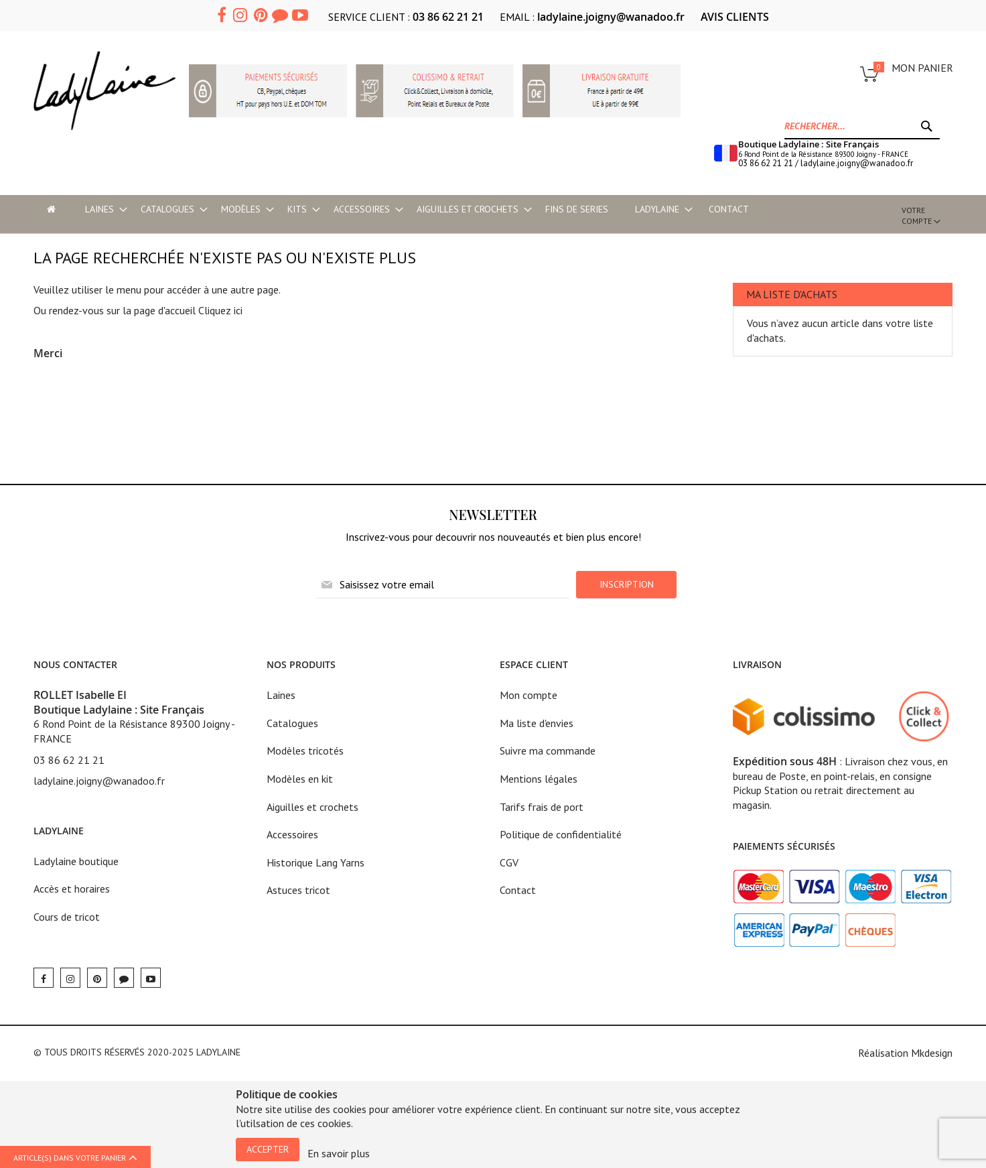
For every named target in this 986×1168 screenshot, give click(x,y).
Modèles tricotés (305, 750)
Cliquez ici (220, 310)
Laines (281, 695)
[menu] (454, 209)
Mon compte (528, 695)
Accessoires (292, 834)
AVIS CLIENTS (735, 16)
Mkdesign (932, 1052)
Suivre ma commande (547, 750)
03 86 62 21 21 (448, 16)
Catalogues (292, 723)
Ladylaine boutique (76, 861)
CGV (509, 862)
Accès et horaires (71, 888)
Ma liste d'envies (536, 723)
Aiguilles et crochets (312, 807)
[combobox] (862, 126)
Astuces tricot (298, 890)
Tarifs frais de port (541, 807)
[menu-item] (51, 209)
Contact (518, 890)
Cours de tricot (66, 916)
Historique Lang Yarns (315, 862)
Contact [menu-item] (729, 209)
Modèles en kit (300, 778)
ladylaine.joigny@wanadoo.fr (611, 16)
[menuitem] (99, 209)
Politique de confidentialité (561, 834)
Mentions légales (538, 778)
